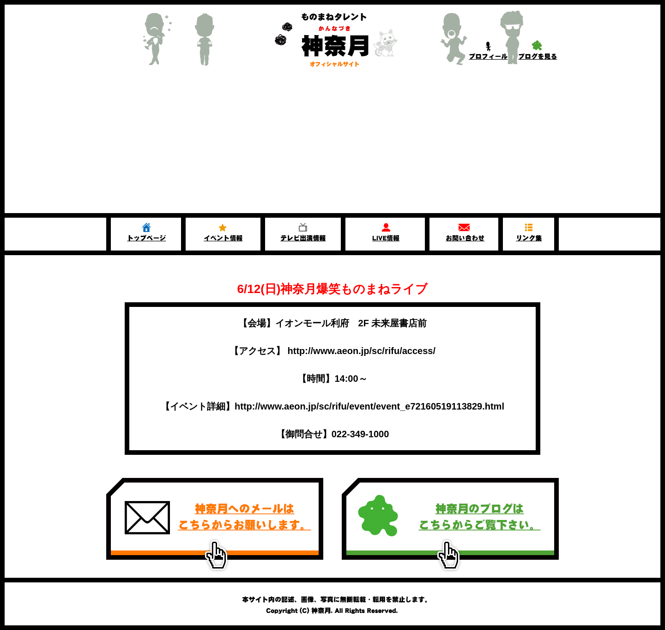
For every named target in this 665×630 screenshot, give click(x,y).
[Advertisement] (332, 143)
